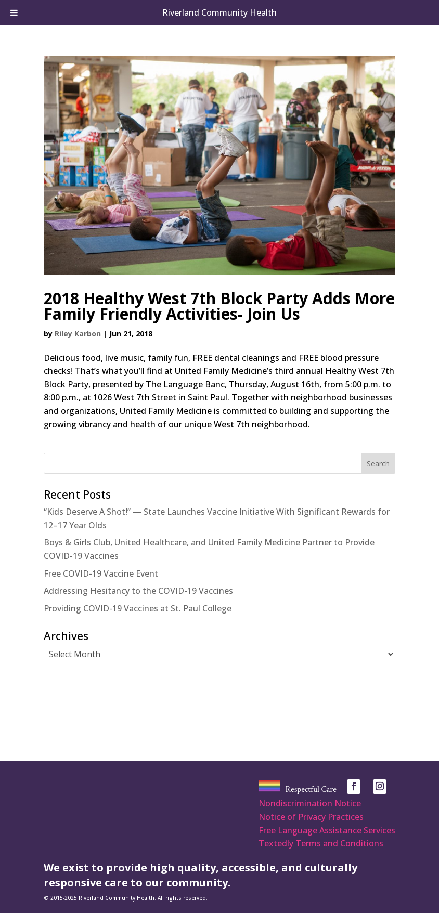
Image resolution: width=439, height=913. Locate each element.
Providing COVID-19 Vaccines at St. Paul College (137, 608)
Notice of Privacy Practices (311, 817)
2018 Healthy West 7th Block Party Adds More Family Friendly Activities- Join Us (219, 306)
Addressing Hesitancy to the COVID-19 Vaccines (138, 590)
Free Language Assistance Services (327, 830)
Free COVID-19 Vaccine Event (101, 573)
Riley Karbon (78, 333)
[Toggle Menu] (14, 12)
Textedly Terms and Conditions (321, 843)
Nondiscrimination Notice (310, 803)
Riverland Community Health (219, 12)
